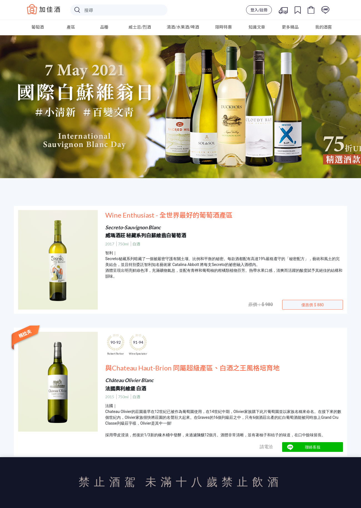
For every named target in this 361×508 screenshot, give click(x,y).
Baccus (43, 9)
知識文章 (257, 26)
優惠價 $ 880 (312, 305)
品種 (104, 26)
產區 (71, 26)
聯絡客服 (312, 447)
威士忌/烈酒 (140, 26)
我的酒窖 (323, 26)
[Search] (118, 10)
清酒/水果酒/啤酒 (183, 26)
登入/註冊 (258, 10)
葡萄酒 (37, 26)
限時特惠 (223, 26)
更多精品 (290, 26)
